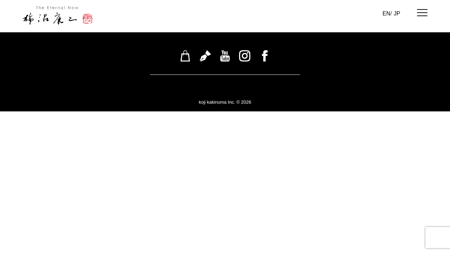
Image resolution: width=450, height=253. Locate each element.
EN (386, 14)
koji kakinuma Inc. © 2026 (225, 102)
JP (397, 14)
